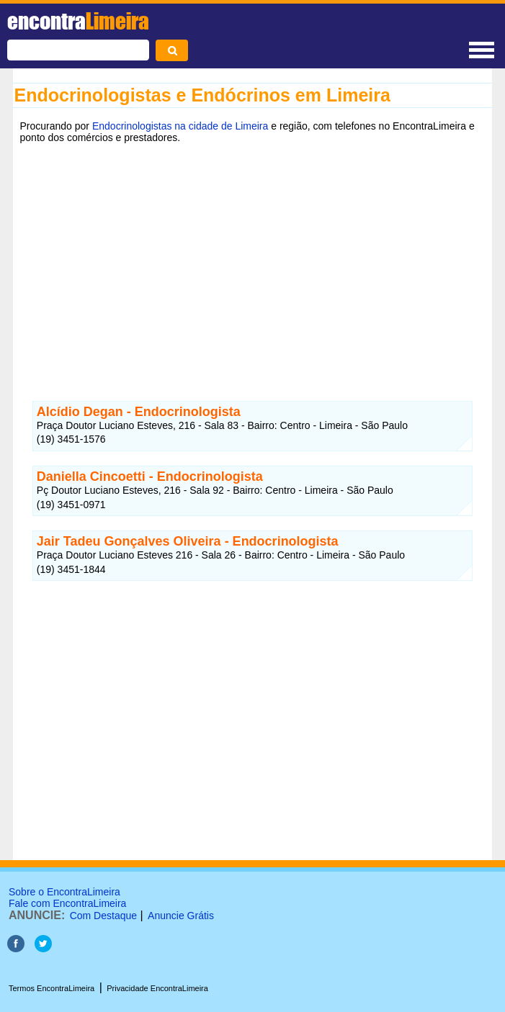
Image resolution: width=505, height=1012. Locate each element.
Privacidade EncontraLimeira (157, 988)
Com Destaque (103, 915)
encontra (78, 21)
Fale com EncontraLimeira (67, 903)
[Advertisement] (253, 261)
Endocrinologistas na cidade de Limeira (180, 126)
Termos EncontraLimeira (51, 988)
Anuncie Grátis (181, 915)
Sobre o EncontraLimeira (64, 892)
